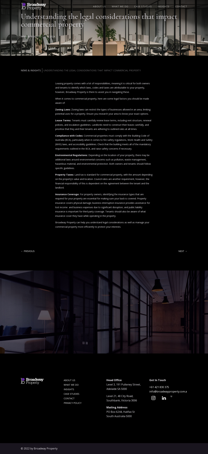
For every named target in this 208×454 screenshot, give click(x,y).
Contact (181, 6)
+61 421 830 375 (159, 387)
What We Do (120, 6)
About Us (99, 6)
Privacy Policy (72, 402)
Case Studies (143, 6)
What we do (71, 384)
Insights (163, 6)
